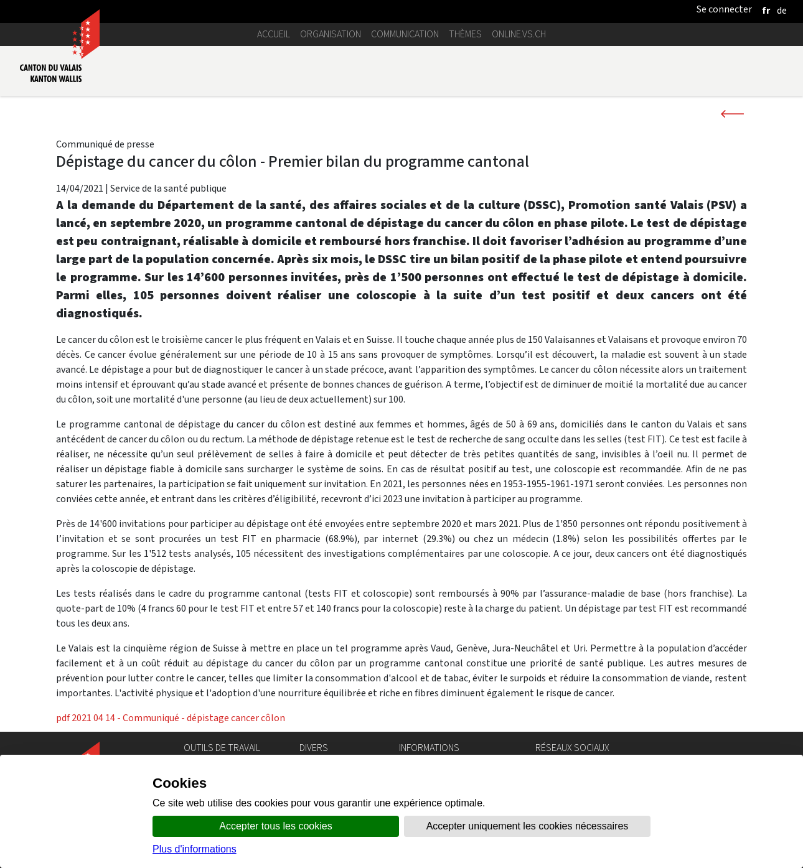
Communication (405, 33)
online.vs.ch (519, 33)
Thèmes (465, 33)
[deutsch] (782, 10)
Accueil (273, 33)
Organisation (330, 33)
